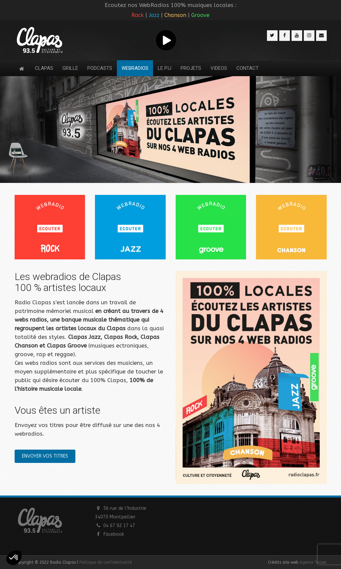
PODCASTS (99, 68)
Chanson (175, 15)
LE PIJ (164, 68)
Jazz (154, 15)
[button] (14, 558)
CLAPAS (44, 68)
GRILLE (70, 68)
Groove (200, 15)
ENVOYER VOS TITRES (45, 456)
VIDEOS (219, 68)
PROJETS (191, 68)
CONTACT (247, 68)
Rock (137, 15)
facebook (113, 534)
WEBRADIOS (135, 68)
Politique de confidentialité (105, 562)
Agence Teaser (313, 562)
